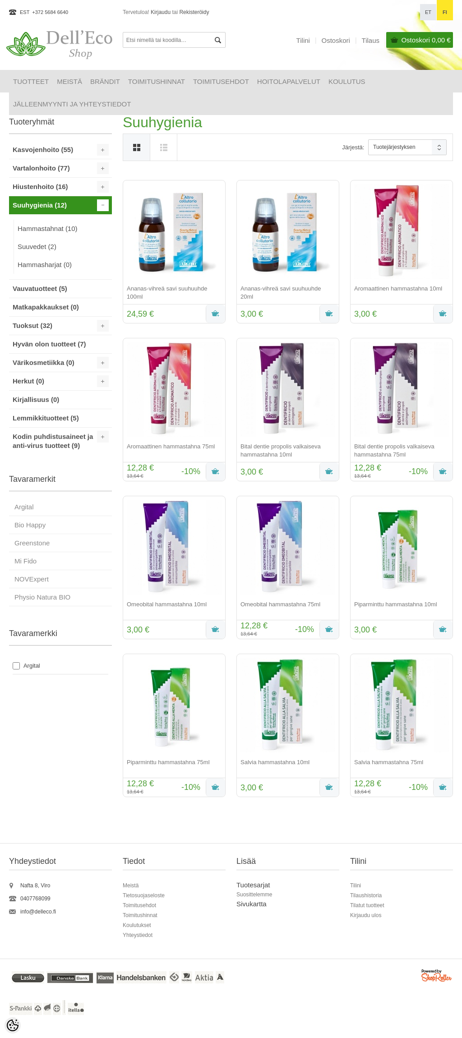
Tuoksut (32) (32, 325)
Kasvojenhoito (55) (43, 149)
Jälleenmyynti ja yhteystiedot (72, 104)
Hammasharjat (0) (45, 264)
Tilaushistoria (366, 895)
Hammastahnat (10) (48, 228)
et (428, 12)
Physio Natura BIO (42, 597)
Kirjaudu (161, 12)
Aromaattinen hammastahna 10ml (398, 288)
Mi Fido (25, 561)
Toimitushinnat (156, 81)
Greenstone (32, 543)
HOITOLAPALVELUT (288, 81)
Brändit (105, 81)
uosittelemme (256, 894)
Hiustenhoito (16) (40, 186)
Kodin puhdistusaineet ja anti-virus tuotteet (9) (53, 441)
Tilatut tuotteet (367, 905)
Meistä (69, 81)
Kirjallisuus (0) (36, 399)
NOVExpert (31, 579)
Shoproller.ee (437, 976)
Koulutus (346, 81)
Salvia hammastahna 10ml (275, 762)
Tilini (303, 40)
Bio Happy (30, 525)
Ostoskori (425, 40)
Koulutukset (137, 925)
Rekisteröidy (194, 12)
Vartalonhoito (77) (41, 168)
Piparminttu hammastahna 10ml (395, 604)
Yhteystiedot (137, 935)
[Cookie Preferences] (13, 1025)
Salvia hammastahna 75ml (388, 762)
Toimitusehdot (221, 81)
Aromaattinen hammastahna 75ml (171, 446)
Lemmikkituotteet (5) (46, 418)
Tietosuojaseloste (144, 895)
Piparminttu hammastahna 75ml (168, 762)
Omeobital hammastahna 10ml (167, 604)
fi (445, 12)
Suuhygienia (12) (40, 205)
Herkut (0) (28, 381)
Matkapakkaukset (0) (46, 307)
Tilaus (370, 40)
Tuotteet (31, 81)
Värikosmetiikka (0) (43, 362)
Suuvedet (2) (37, 246)
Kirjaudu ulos (365, 915)
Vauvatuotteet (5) (40, 288)
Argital (24, 507)
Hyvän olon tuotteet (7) (49, 344)
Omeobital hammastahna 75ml (280, 604)
